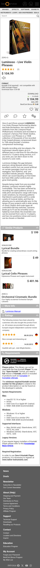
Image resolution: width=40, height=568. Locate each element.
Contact (6, 533)
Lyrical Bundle (10, 248)
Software (25, 9)
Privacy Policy (8, 509)
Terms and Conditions (11, 506)
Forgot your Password (11, 555)
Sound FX (35, 9)
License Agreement (10, 503)
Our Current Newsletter (12, 487)
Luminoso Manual (13, 311)
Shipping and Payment (11, 496)
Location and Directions (12, 535)
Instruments (6, 12)
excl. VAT (34, 102)
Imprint (5, 538)
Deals (36, 12)
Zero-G (5, 57)
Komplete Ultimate (10, 378)
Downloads (7, 522)
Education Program (10, 546)
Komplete (23, 376)
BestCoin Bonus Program (13, 557)
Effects (15, 9)
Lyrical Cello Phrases (15, 273)
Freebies (29, 12)
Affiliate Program (9, 511)
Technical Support (10, 519)
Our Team (7, 498)
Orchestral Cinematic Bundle (19, 297)
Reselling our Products (11, 525)
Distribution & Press (10, 501)
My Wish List (8, 560)
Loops (14, 12)
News (6, 471)
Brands (5, 9)
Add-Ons (21, 12)
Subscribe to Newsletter (12, 485)
